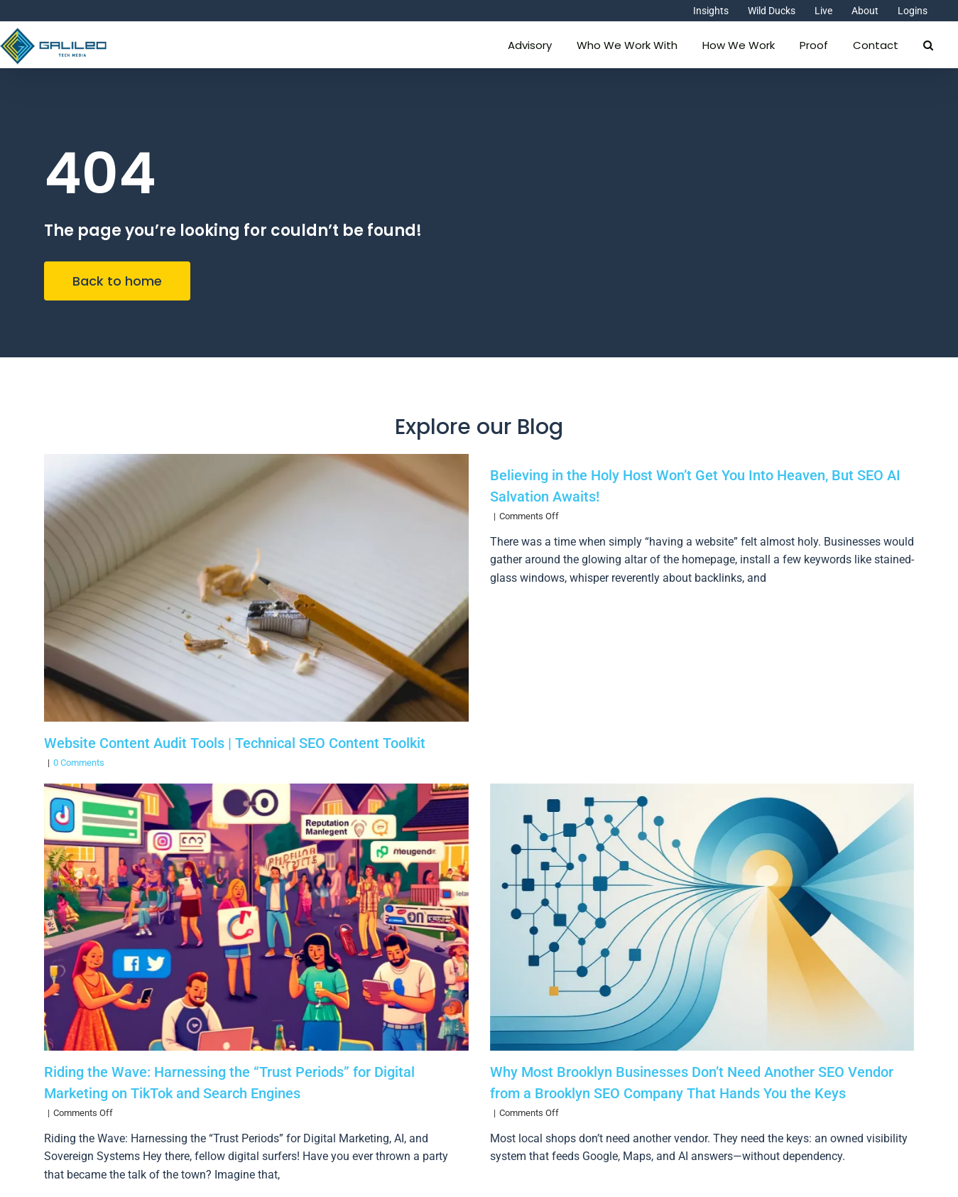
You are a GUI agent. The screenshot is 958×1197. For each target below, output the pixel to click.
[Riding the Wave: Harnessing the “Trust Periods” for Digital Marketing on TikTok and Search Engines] (256, 917)
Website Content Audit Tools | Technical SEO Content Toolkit (234, 743)
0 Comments (78, 762)
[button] (928, 43)
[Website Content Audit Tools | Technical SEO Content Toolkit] (256, 587)
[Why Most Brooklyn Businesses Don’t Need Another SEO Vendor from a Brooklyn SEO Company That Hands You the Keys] (702, 917)
